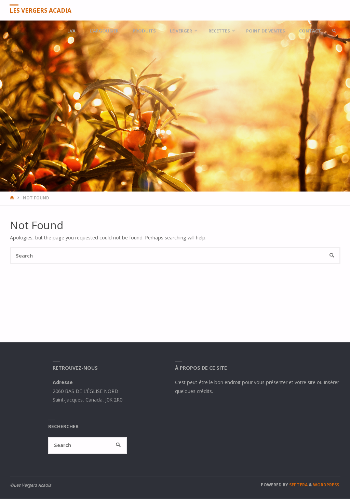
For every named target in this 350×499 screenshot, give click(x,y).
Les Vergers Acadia (41, 10)
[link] (334, 31)
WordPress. (326, 485)
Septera (298, 485)
